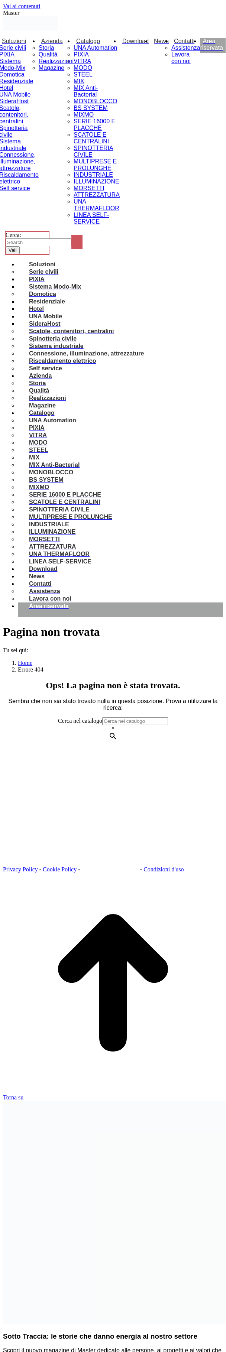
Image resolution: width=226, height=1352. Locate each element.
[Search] (38, 242)
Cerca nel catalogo (80, 721)
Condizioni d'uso (163, 869)
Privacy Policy (20, 869)
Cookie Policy (60, 869)
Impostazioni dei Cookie (111, 869)
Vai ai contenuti (21, 6)
